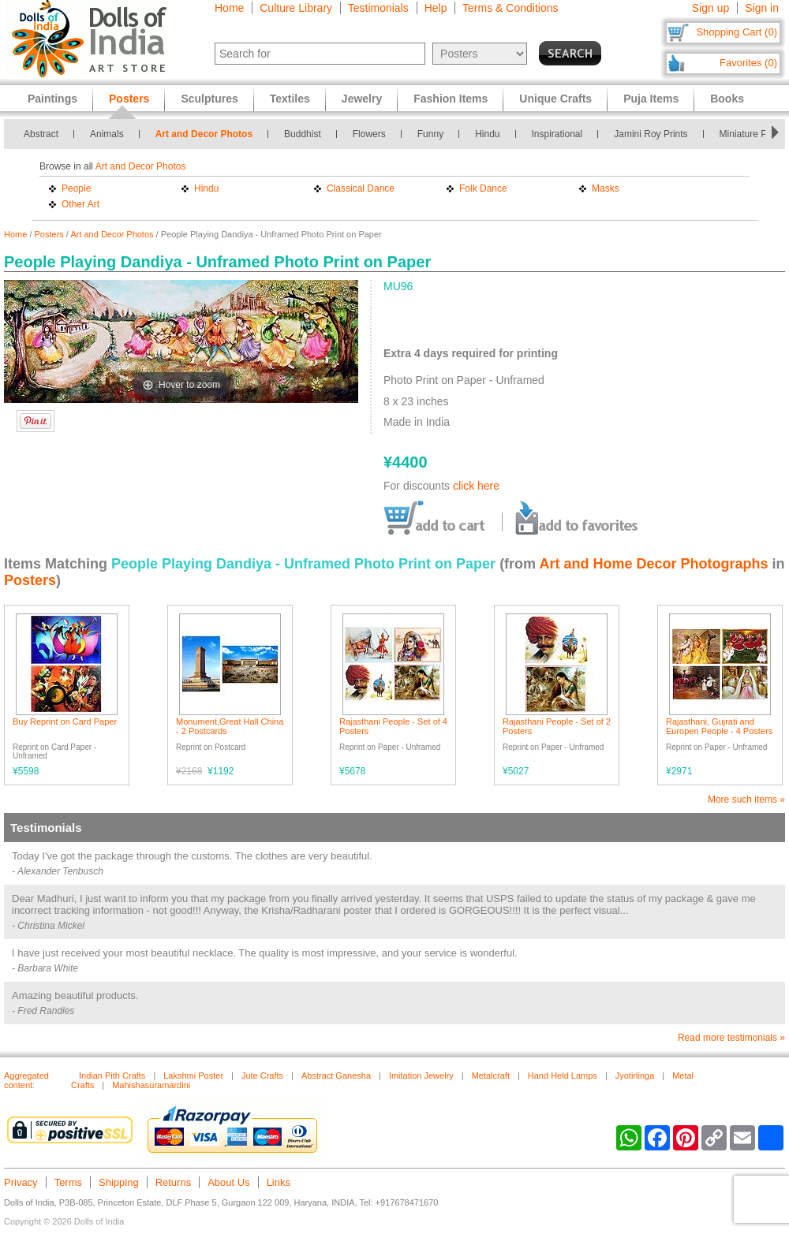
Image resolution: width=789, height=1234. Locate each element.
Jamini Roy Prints (650, 134)
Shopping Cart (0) (736, 32)
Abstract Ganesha (336, 1075)
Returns (173, 1182)
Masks (605, 188)
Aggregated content (26, 1080)
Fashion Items (450, 98)
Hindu (487, 134)
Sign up (710, 8)
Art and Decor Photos (203, 134)
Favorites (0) (748, 63)
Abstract (41, 134)
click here (476, 485)
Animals (107, 134)
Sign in (762, 8)
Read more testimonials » (731, 1037)
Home (229, 8)
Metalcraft (491, 1075)
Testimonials (378, 8)
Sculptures (209, 98)
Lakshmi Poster (193, 1075)
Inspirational (557, 134)
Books (727, 98)
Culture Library (296, 8)
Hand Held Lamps (562, 1075)
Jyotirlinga (635, 1075)
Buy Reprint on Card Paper (65, 721)
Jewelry (362, 98)
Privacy (21, 1182)
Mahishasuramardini (151, 1085)
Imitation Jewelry (421, 1075)
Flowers (369, 134)
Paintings (52, 98)
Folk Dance (483, 188)
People (76, 188)
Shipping (119, 1182)
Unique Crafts (555, 98)
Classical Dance (360, 188)
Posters (49, 234)
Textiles (290, 98)
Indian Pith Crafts (112, 1075)
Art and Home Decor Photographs (653, 564)
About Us (228, 1182)
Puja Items (651, 98)
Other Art (80, 204)
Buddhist (302, 134)
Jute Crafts (262, 1075)
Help (435, 8)
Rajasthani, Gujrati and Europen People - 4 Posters (719, 726)
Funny (430, 134)
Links (278, 1182)
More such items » (746, 799)
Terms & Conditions (510, 8)
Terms (68, 1182)
